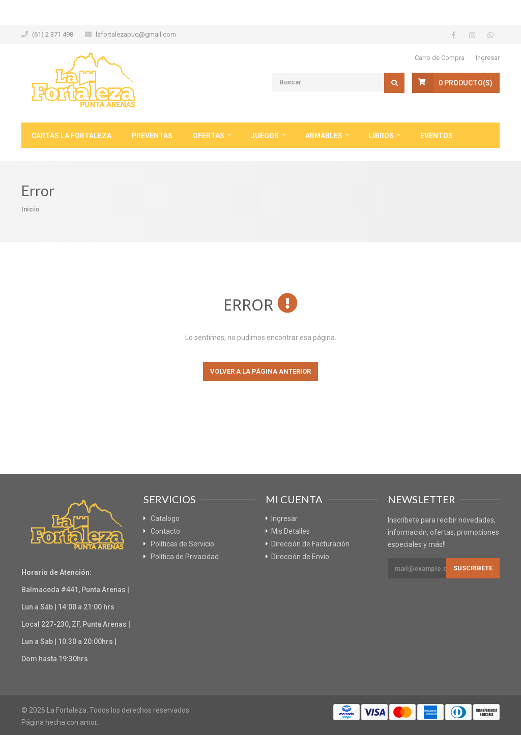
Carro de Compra (440, 58)
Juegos (265, 136)
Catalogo (165, 518)
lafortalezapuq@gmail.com (136, 34)
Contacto (165, 531)
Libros (381, 136)
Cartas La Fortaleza (71, 136)
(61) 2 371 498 (52, 34)
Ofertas (208, 136)
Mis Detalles (290, 531)
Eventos (436, 136)
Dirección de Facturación (310, 544)
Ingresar (488, 58)
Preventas (152, 136)
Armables (323, 136)
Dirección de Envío (300, 557)
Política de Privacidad (185, 557)
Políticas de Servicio (182, 544)
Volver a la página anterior (260, 371)
